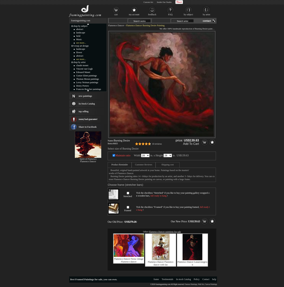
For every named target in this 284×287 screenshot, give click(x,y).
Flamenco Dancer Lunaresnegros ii (192, 263)
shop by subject (80, 26)
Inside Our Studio (164, 2)
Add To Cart (191, 143)
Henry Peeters (82, 85)
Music (79, 39)
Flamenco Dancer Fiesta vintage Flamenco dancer (128, 260)
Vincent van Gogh (84, 69)
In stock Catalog (183, 279)
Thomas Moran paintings (87, 79)
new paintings (85, 96)
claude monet (82, 65)
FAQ (170, 14)
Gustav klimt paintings (86, 75)
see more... (81, 42)
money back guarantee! (88, 119)
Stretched (127, 196)
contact (207, 21)
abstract (79, 29)
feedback (152, 14)
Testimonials (167, 279)
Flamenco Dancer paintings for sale (165, 231)
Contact (205, 279)
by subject (188, 14)
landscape (80, 32)
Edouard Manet (83, 72)
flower (79, 52)
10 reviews (157, 144)
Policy (197, 279)
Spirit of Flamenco (88, 159)
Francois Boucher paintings (88, 89)
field (78, 36)
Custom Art (148, 2)
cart (116, 14)
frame (156, 279)
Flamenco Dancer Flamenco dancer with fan (160, 263)
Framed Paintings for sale (88, 279)
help (214, 279)
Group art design (81, 46)
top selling (83, 111)
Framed (127, 210)
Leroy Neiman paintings (87, 82)
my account (134, 14)
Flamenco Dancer (116, 25)
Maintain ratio (122, 155)
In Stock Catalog (87, 103)
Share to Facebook (88, 127)
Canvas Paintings (211, 284)
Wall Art (201, 284)
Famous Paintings (191, 284)
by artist (206, 14)
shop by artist (79, 62)
